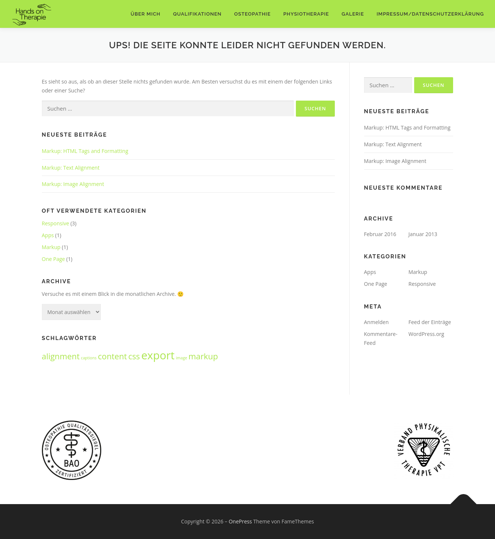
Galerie (352, 14)
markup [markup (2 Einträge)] (203, 356)
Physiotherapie (306, 14)
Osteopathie (252, 14)
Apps (48, 235)
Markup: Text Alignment (71, 167)
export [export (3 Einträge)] (158, 355)
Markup (51, 247)
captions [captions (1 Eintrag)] (88, 357)
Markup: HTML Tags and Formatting (85, 150)
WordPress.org (426, 333)
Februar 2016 (380, 234)
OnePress (240, 521)
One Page (53, 258)
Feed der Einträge (430, 322)
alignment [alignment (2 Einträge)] (61, 356)
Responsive (55, 223)
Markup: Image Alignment (73, 183)
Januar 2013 (423, 234)
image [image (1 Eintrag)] (181, 357)
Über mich (146, 14)
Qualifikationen (197, 14)
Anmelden (376, 322)
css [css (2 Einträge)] (134, 356)
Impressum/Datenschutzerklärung (430, 14)
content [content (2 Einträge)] (112, 356)
